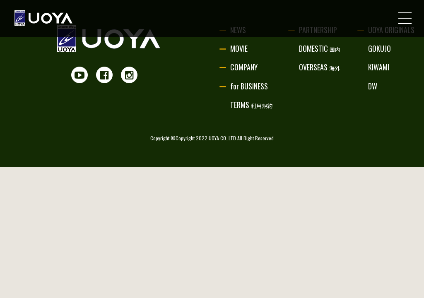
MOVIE (239, 48)
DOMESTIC (319, 48)
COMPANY (244, 67)
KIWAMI (378, 67)
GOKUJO (379, 48)
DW (372, 86)
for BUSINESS (249, 86)
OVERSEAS (319, 67)
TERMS (251, 104)
